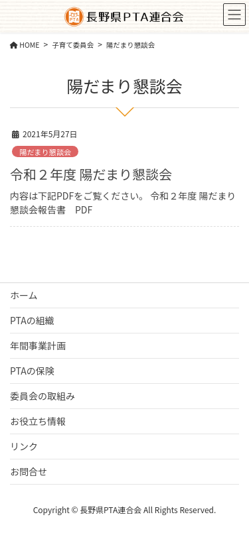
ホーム (24, 295)
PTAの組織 (32, 320)
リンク (24, 446)
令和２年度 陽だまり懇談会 (91, 174)
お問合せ (28, 471)
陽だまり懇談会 (45, 152)
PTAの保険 (32, 370)
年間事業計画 (38, 345)
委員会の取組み (42, 395)
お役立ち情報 (38, 421)
